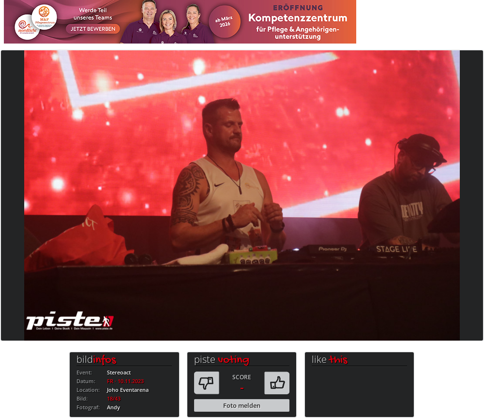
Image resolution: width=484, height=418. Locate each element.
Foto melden (241, 405)
